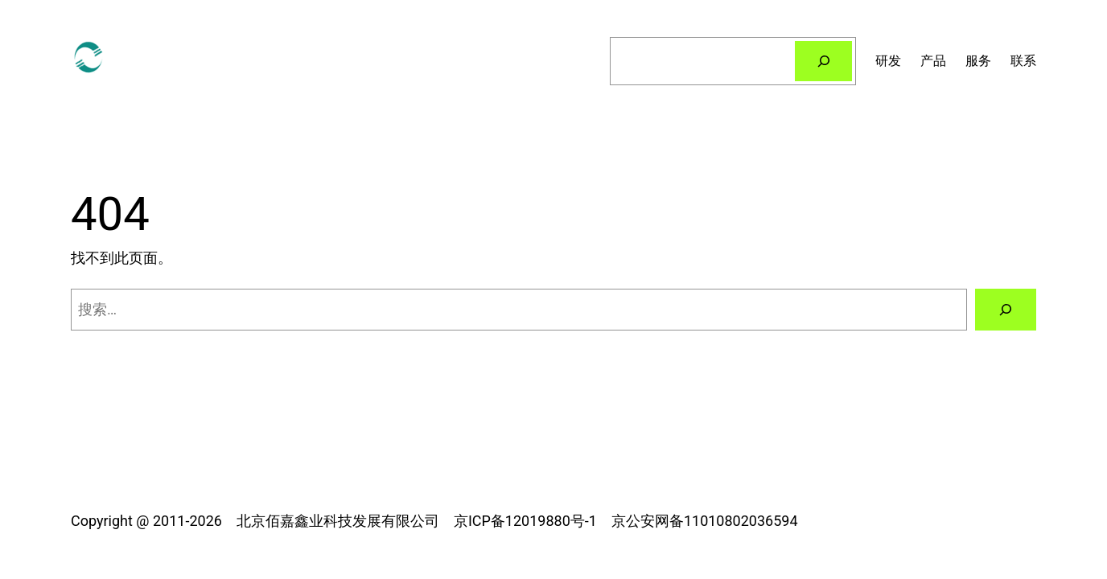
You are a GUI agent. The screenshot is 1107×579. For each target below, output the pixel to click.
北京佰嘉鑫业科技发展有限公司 (338, 520)
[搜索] (823, 60)
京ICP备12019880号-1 (525, 520)
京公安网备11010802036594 (704, 520)
